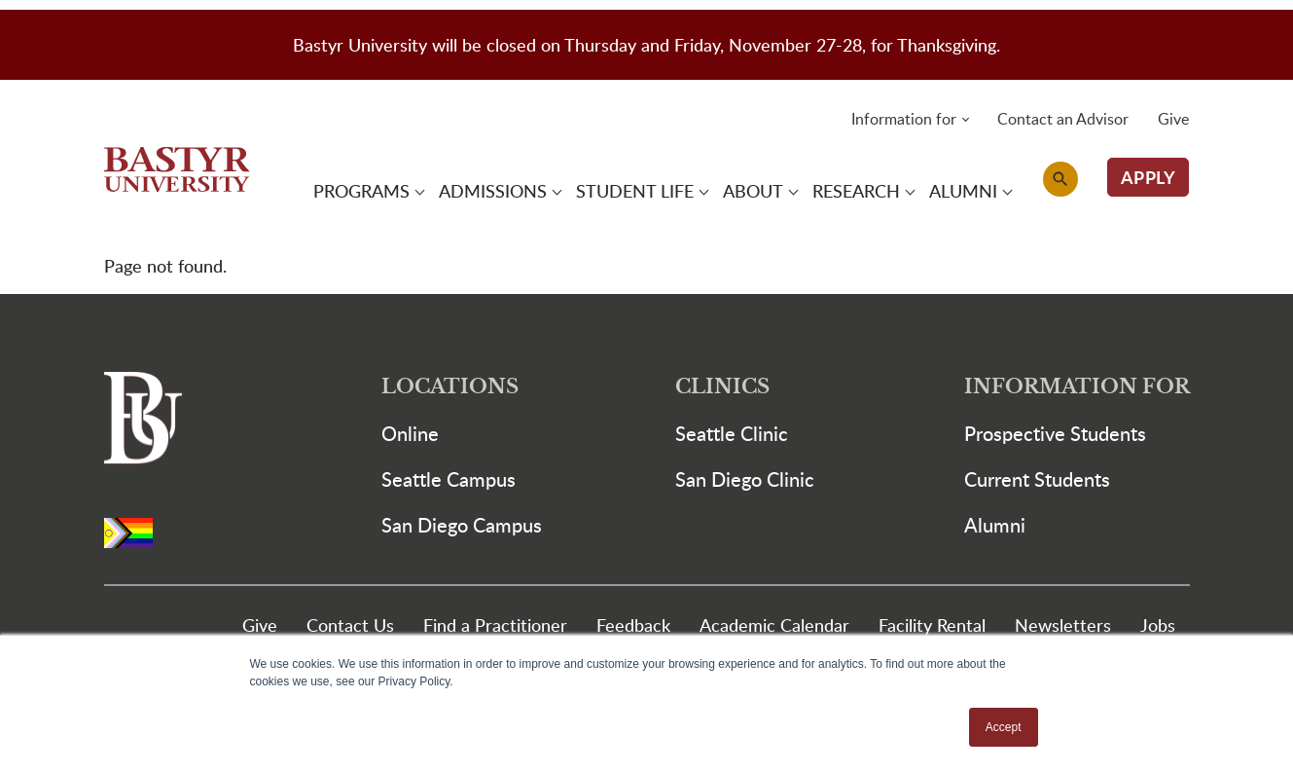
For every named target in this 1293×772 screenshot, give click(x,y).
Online (410, 433)
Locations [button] (450, 387)
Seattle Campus (448, 479)
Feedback (633, 624)
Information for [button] (903, 118)
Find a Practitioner (495, 624)
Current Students (1037, 479)
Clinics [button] (722, 387)
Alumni (994, 524)
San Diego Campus (461, 524)
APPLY (1148, 177)
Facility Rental (932, 624)
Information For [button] (1077, 387)
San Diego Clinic (744, 479)
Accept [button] (1004, 727)
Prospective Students (1055, 433)
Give (1173, 118)
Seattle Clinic (731, 433)
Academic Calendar (774, 624)
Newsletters (1063, 624)
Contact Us (350, 624)
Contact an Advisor (1063, 118)
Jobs (1157, 624)
